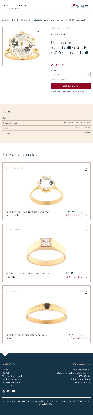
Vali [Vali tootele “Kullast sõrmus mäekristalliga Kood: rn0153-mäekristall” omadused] (85, 169)
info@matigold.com (81, 379)
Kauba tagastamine (11, 379)
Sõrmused (25, 20)
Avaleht (5, 20)
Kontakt (6, 373)
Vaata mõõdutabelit (59, 79)
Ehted (15, 20)
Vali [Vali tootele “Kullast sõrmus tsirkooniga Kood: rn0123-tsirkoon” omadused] (85, 230)
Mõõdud (54, 70)
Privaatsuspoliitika (11, 382)
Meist (5, 370)
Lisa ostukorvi (70, 86)
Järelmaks (7, 385)
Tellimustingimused (12, 376)
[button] (38, 31)
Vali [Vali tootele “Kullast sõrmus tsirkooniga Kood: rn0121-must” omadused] (85, 292)
